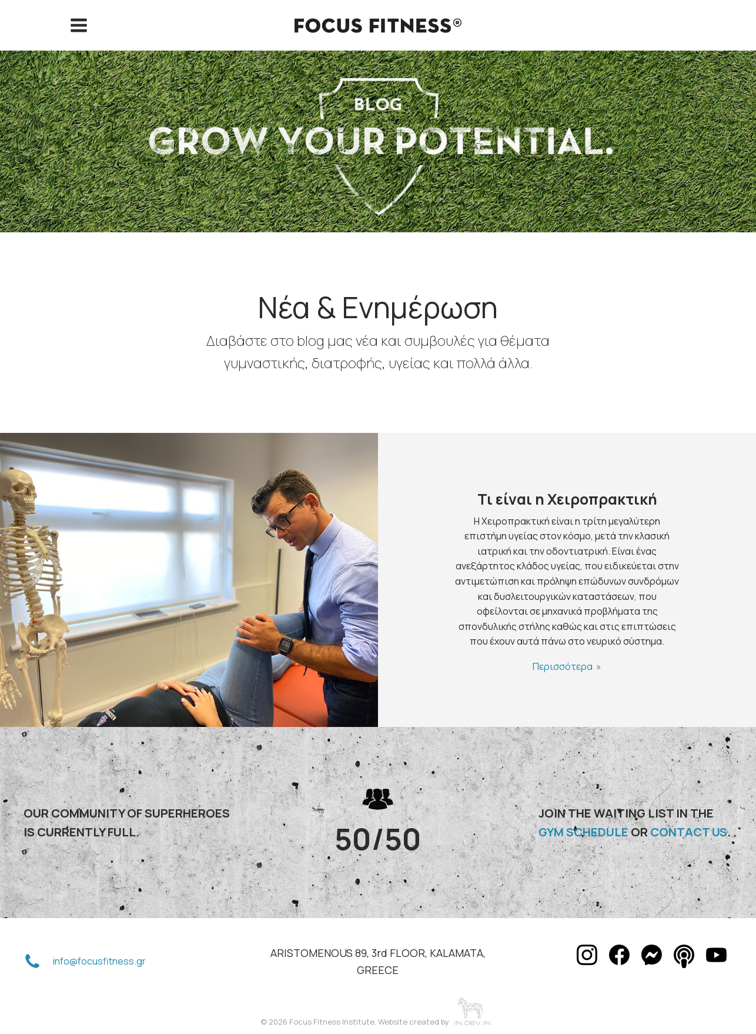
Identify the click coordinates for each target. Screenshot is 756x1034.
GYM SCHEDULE (583, 832)
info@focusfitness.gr (99, 961)
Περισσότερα (563, 666)
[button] (32, 961)
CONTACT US (688, 832)
